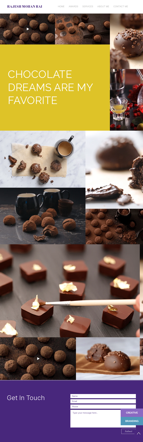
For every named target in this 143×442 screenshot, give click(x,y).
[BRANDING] (132, 421)
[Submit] (128, 431)
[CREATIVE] (132, 413)
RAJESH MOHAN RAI (24, 6)
